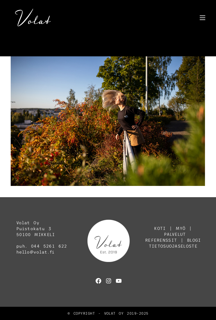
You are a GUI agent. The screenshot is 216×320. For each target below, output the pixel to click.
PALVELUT (175, 234)
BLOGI (194, 240)
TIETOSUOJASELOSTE (173, 246)
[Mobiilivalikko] (202, 17)
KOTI (160, 228)
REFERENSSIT (161, 240)
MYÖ (180, 228)
